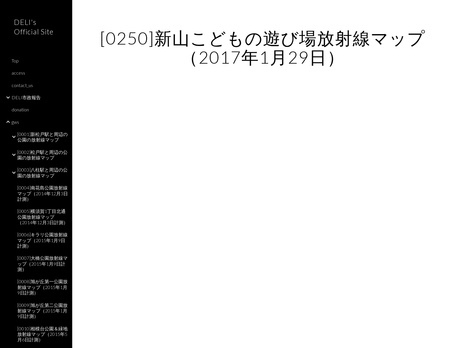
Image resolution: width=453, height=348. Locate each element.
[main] (262, 47)
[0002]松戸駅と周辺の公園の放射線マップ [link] (42, 154)
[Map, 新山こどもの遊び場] (262, 208)
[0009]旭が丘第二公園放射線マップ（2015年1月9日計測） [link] (42, 310)
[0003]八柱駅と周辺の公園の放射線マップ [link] (42, 172)
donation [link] (20, 109)
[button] (446, 8)
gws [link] (15, 122)
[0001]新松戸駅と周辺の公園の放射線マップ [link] (42, 136)
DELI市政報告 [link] (26, 97)
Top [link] (15, 60)
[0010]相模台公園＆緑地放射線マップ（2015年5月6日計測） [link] (42, 334)
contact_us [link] (22, 85)
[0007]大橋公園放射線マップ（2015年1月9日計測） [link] (42, 263)
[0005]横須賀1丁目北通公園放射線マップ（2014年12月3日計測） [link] (42, 216)
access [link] (18, 73)
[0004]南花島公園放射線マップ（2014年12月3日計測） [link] (42, 193)
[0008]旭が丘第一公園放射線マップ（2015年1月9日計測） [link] (42, 287)
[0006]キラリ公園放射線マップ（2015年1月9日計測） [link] (42, 240)
